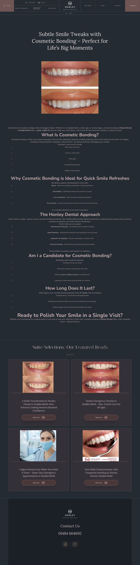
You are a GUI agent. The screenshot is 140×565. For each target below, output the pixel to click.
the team (88, 5)
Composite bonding (37, 8)
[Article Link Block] (39, 377)
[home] (70, 6)
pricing (117, 5)
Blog (103, 5)
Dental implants (21, 8)
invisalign (52, 8)
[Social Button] (65, 539)
